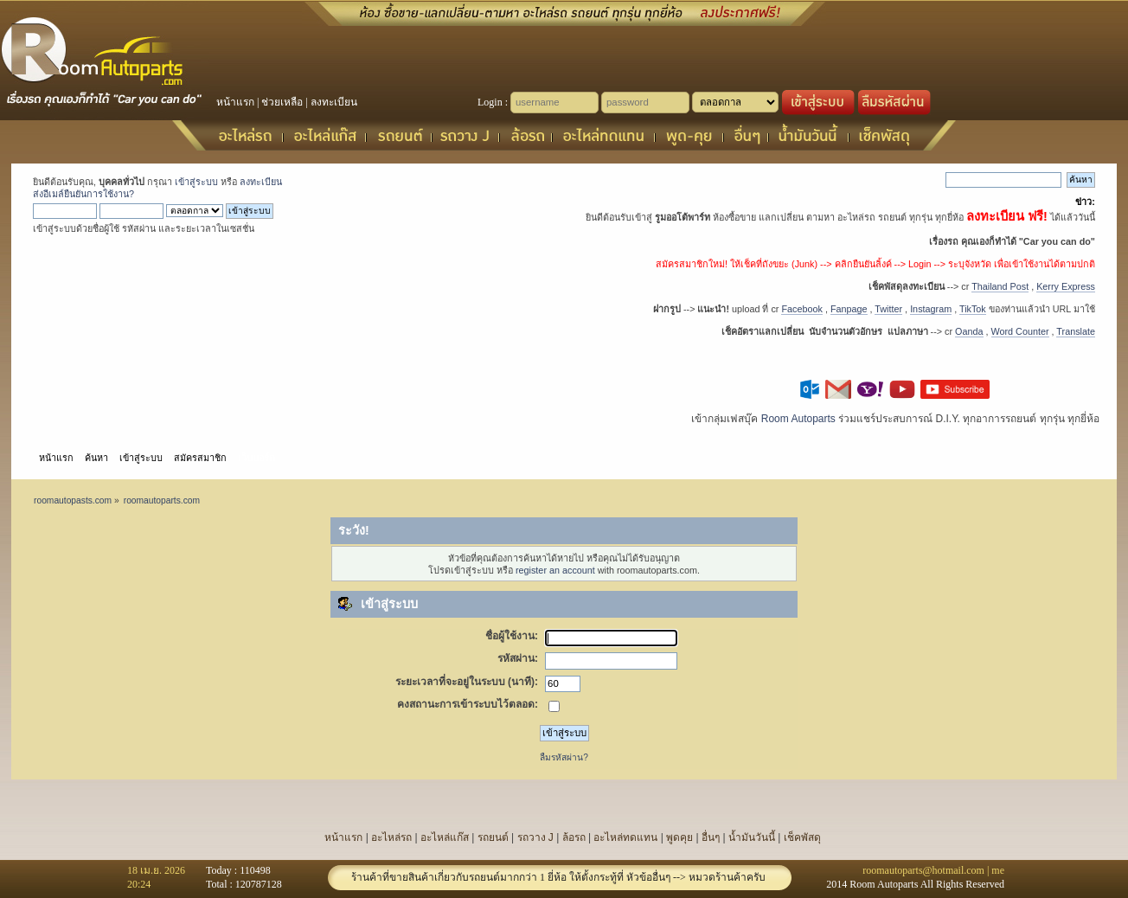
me (997, 870)
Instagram (931, 309)
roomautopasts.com (73, 500)
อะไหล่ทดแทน (625, 837)
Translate (1075, 331)
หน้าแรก (235, 102)
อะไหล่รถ (391, 837)
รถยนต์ (493, 837)
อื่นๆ (711, 837)
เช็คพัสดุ (802, 837)
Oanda (969, 331)
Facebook (801, 309)
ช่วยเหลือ (282, 102)
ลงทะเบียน (334, 102)
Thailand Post (1000, 286)
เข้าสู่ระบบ (196, 181)
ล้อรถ (574, 837)
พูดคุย (679, 837)
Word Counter (1020, 331)
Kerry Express (1065, 286)
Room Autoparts (798, 419)
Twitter (888, 309)
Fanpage (849, 309)
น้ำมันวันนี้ (751, 837)
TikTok (972, 309)
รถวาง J (535, 837)
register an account (555, 570)
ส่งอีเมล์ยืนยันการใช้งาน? (83, 194)
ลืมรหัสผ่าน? (564, 757)
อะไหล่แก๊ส (444, 837)
